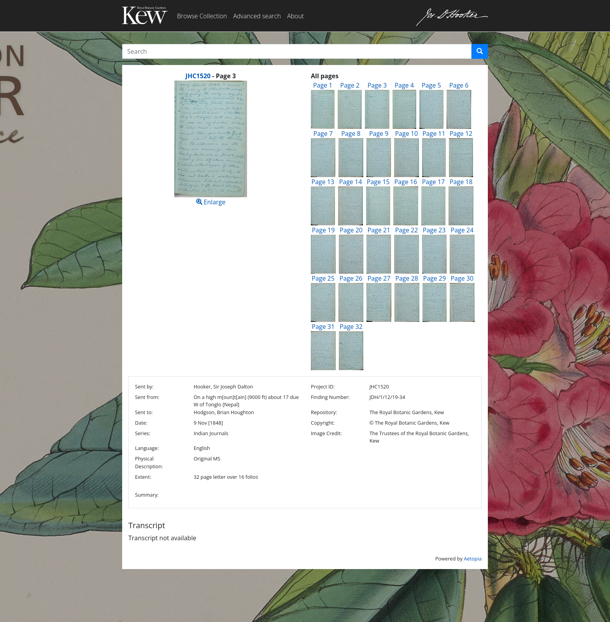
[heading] (211, 76)
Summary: (147, 494)
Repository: (324, 412)
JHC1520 (198, 76)
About (295, 16)
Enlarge (210, 143)
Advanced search (256, 16)
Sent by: (144, 386)
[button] (480, 51)
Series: (142, 433)
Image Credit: (326, 433)
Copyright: (323, 422)
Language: (147, 448)
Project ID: (323, 386)
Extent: (143, 476)
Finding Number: (330, 397)
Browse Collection (202, 16)
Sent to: (144, 412)
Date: (141, 422)
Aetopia (473, 558)
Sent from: (147, 397)
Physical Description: (149, 462)
